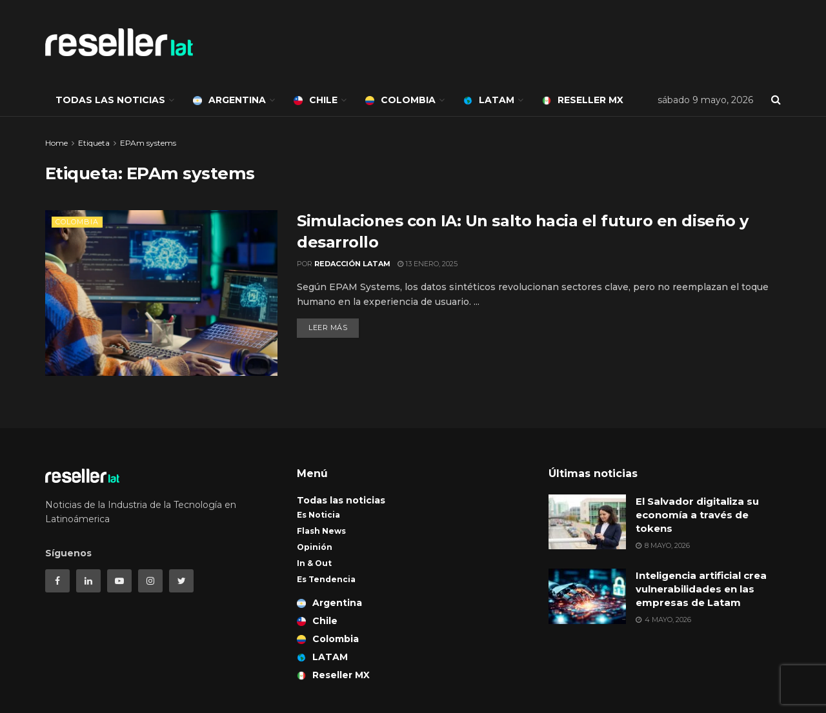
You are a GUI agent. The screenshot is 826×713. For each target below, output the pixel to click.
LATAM (488, 100)
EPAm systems (148, 143)
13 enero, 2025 (428, 263)
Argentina (229, 100)
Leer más (327, 327)
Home (56, 143)
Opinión (314, 547)
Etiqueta (94, 143)
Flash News (321, 531)
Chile (315, 100)
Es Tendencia (326, 579)
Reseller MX (582, 100)
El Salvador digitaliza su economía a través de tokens (697, 514)
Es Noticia (318, 515)
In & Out (314, 563)
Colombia (400, 100)
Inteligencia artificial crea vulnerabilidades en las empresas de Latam (701, 589)
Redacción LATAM (352, 263)
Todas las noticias (110, 100)
